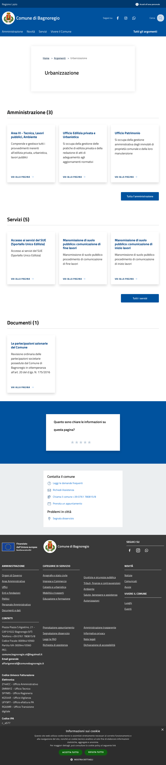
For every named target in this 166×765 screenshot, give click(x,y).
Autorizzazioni (91, 601)
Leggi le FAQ (49, 639)
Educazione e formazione (56, 599)
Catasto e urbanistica (54, 587)
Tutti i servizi (140, 298)
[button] (83, 759)
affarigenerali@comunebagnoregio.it (23, 663)
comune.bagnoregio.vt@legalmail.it (22, 654)
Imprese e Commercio (54, 581)
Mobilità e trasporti (53, 593)
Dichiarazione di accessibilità (99, 645)
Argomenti (60, 58)
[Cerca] (160, 18)
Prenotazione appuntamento (58, 627)
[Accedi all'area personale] (147, 4)
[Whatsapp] (131, 18)
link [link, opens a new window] (114, 745)
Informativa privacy (94, 633)
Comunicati (130, 581)
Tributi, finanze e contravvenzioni (102, 583)
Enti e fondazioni (11, 593)
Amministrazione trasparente (100, 627)
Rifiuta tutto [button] (96, 752)
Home (46, 58)
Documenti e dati (11, 610)
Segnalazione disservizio (56, 633)
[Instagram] (123, 18)
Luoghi (128, 603)
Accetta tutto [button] (70, 752)
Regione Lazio (9, 4)
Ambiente (89, 589)
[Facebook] (115, 18)
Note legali (89, 639)
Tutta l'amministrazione (140, 196)
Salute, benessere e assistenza (100, 595)
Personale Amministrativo (16, 604)
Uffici (5, 587)
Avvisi (127, 587)
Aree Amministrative (13, 581)
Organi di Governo (12, 575)
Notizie (128, 575)
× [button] (162, 730)
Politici (5, 599)
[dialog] (83, 745)
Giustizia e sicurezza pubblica (100, 577)
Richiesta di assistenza (55, 645)
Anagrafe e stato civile (55, 575)
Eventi (128, 609)
